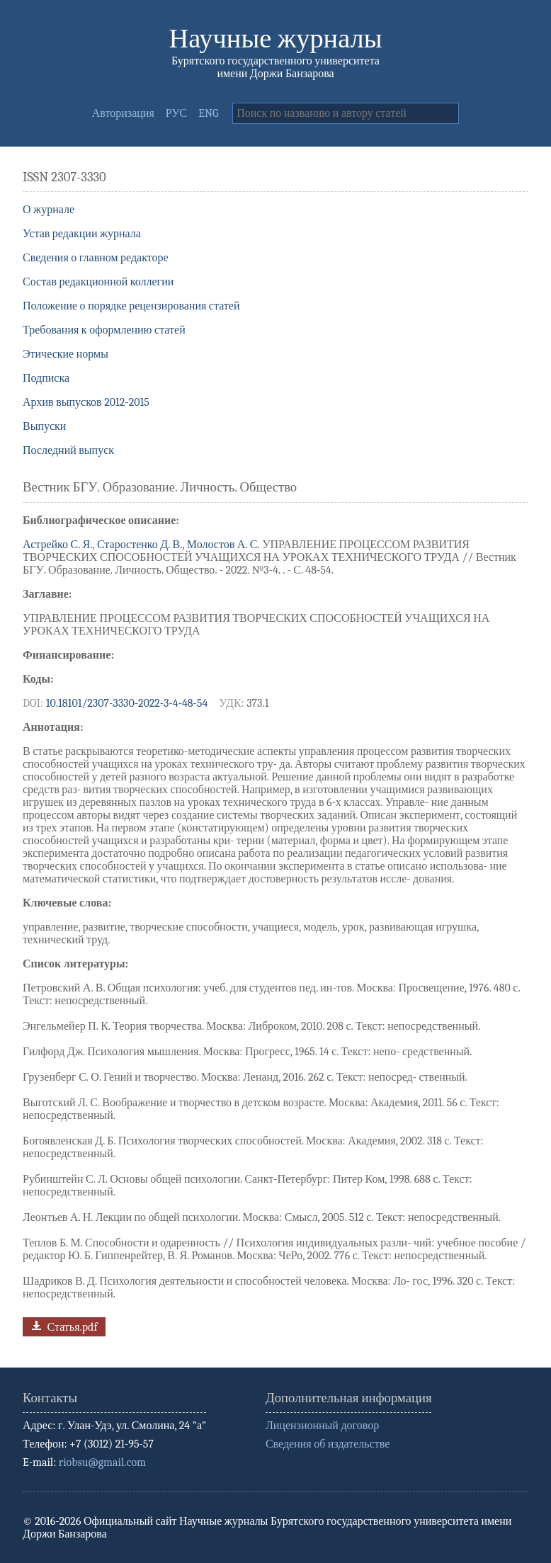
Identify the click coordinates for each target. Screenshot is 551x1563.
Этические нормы (65, 354)
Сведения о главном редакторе (96, 257)
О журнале (48, 209)
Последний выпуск (68, 450)
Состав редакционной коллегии (98, 281)
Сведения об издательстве (328, 1444)
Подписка (46, 378)
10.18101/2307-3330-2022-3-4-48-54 (127, 703)
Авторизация (123, 113)
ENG (208, 113)
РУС (177, 113)
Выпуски (44, 426)
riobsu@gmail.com (102, 1462)
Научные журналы (275, 39)
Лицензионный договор (322, 1425)
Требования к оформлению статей (104, 330)
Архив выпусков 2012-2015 (86, 402)
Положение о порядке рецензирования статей (131, 306)
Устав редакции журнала (82, 233)
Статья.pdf (62, 1325)
